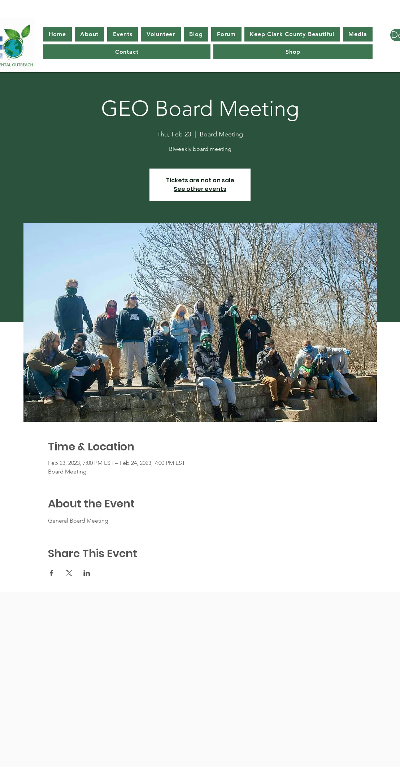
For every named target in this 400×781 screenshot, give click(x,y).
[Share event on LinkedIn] (86, 573)
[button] (89, 34)
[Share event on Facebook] (51, 573)
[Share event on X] (69, 573)
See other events (200, 189)
